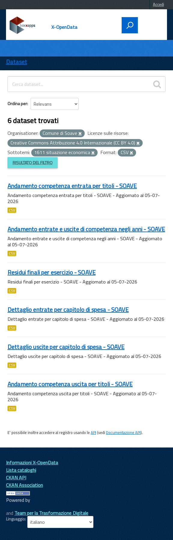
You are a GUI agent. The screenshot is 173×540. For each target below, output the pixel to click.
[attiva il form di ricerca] (130, 25)
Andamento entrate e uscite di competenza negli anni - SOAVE (86, 229)
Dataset (16, 61)
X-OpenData (64, 27)
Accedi (158, 5)
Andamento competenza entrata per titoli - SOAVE (72, 185)
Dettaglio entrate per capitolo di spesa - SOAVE (68, 309)
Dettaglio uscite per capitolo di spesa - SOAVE (66, 346)
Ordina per (17, 103)
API (93, 432)
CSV (12, 210)
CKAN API (16, 477)
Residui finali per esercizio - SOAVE (52, 272)
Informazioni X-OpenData (32, 462)
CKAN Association (24, 485)
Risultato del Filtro (33, 162)
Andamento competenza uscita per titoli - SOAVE (70, 384)
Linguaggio (15, 519)
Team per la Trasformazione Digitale (51, 513)
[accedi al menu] (150, 24)
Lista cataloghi (21, 470)
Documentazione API (123, 432)
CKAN (16, 507)
